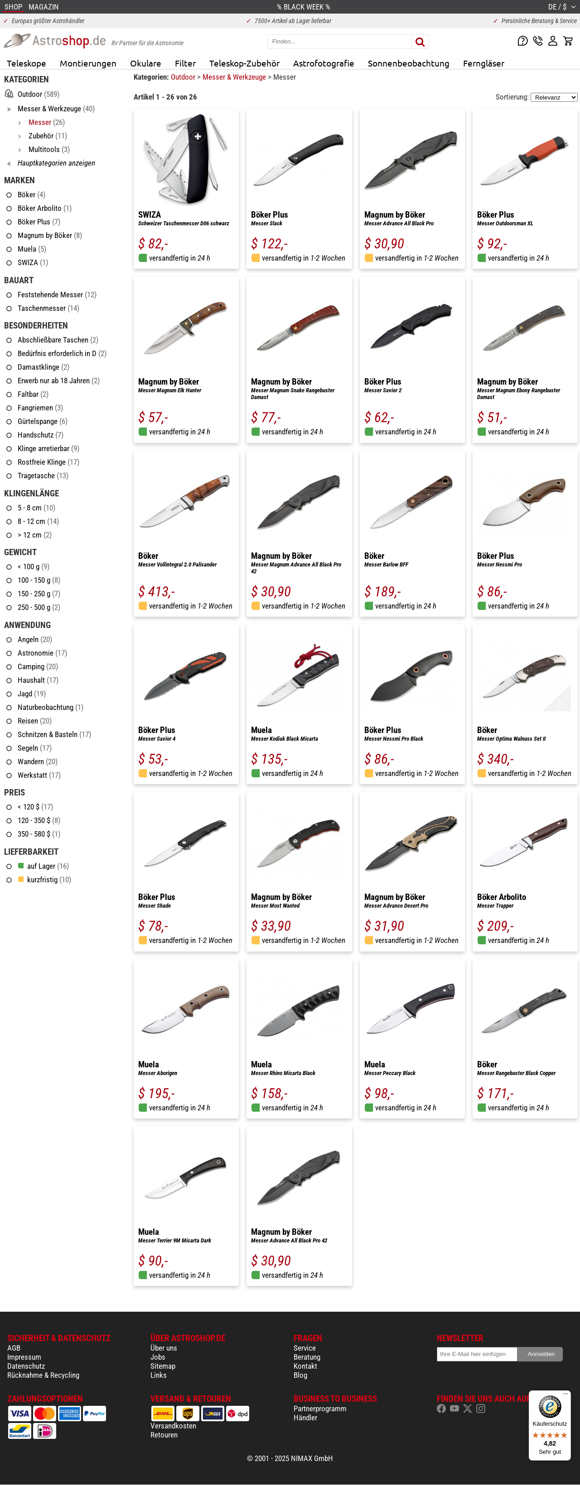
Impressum (24, 1356)
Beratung (307, 1356)
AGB (13, 1347)
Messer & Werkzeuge (235, 76)
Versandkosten (173, 1425)
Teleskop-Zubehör (244, 62)
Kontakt (305, 1366)
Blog (300, 1375)
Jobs (157, 1356)
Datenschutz (26, 1366)
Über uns (163, 1347)
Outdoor (184, 76)
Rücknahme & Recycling (43, 1375)
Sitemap (162, 1366)
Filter (185, 62)
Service (305, 1347)
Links (158, 1375)
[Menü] (565, 1395)
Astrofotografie (323, 62)
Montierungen (88, 62)
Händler (305, 1417)
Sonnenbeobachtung (409, 62)
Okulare (145, 62)
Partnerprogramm (320, 1408)
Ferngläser (483, 62)
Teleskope (26, 62)
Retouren (164, 1434)
